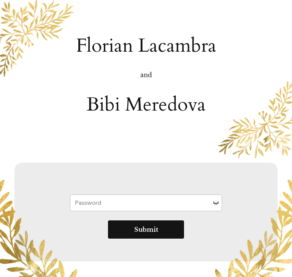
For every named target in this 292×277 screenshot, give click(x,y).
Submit (146, 229)
